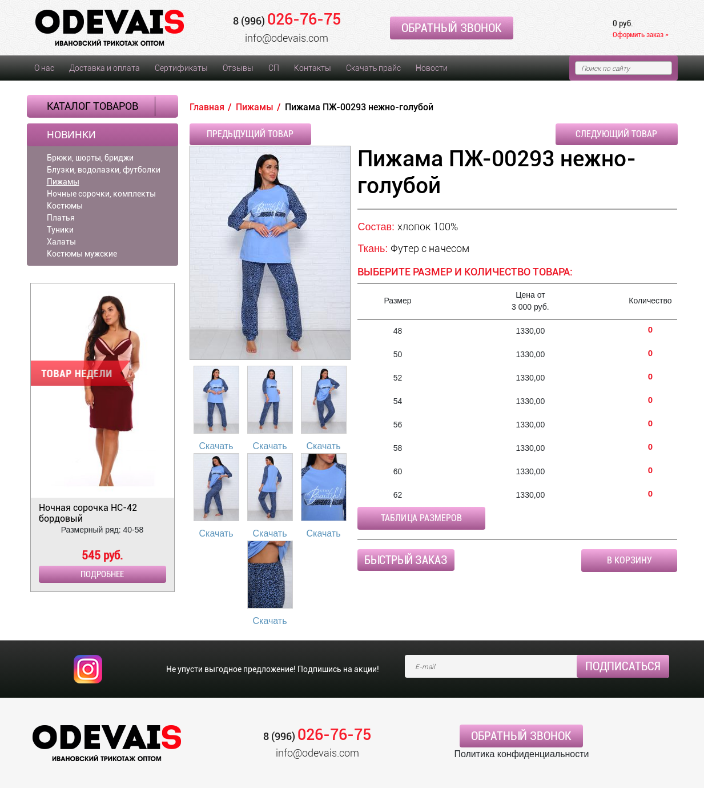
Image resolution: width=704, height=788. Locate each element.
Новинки (71, 135)
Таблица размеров (421, 518)
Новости (432, 68)
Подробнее (102, 574)
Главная (207, 107)
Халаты (61, 241)
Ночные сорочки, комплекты (101, 193)
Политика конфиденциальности (521, 754)
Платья (61, 217)
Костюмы (65, 205)
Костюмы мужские (82, 253)
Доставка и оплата (104, 68)
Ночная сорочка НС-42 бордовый (88, 513)
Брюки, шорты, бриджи (90, 157)
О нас (44, 68)
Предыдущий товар (250, 134)
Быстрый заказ (406, 560)
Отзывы (238, 68)
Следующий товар (616, 134)
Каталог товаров (92, 106)
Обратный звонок (451, 28)
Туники (60, 229)
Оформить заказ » (641, 34)
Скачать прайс (373, 68)
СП (273, 68)
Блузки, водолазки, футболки (103, 169)
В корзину (629, 560)
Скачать (216, 446)
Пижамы (63, 181)
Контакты (312, 68)
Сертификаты (181, 68)
